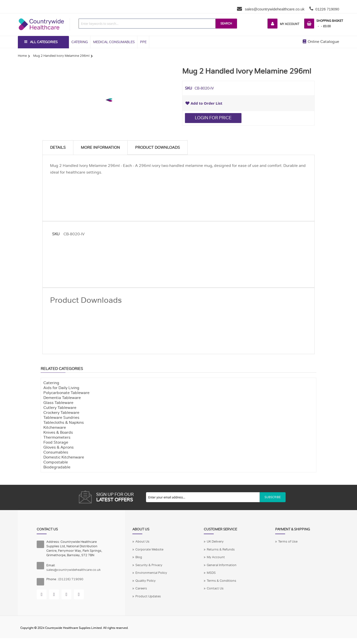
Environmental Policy (151, 573)
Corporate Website (149, 549)
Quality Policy (145, 581)
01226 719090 (327, 9)
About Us (142, 542)
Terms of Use (288, 542)
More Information (100, 147)
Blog (138, 557)
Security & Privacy (148, 565)
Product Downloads (157, 147)
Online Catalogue (321, 41)
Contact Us (215, 588)
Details (58, 147)
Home (22, 56)
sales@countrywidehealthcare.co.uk (274, 9)
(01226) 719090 (70, 579)
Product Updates (148, 596)
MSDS (211, 573)
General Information (222, 565)
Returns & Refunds (221, 549)
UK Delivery (215, 542)
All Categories (44, 42)
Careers (141, 588)
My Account (289, 24)
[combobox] (147, 24)
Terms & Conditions (221, 581)
